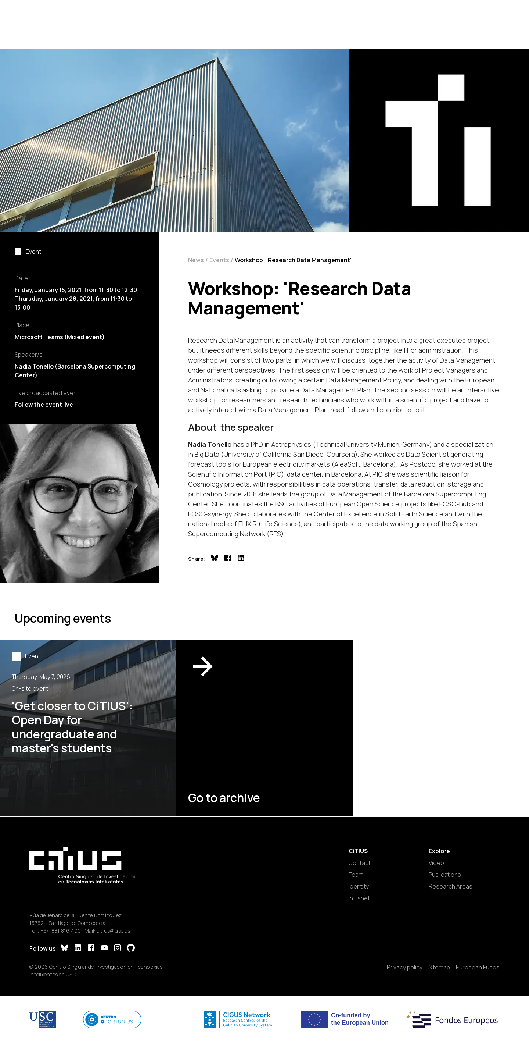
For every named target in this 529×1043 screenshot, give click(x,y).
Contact (360, 863)
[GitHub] (130, 948)
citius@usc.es (113, 930)
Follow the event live (44, 405)
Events (219, 260)
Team (356, 875)
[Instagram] (117, 948)
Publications (445, 875)
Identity (359, 886)
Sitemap (439, 967)
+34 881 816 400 (60, 930)
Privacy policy (404, 967)
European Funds (478, 967)
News (196, 260)
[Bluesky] (64, 948)
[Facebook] (91, 948)
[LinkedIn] (77, 948)
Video (436, 863)
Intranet (359, 898)
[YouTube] (104, 948)
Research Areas (450, 886)
